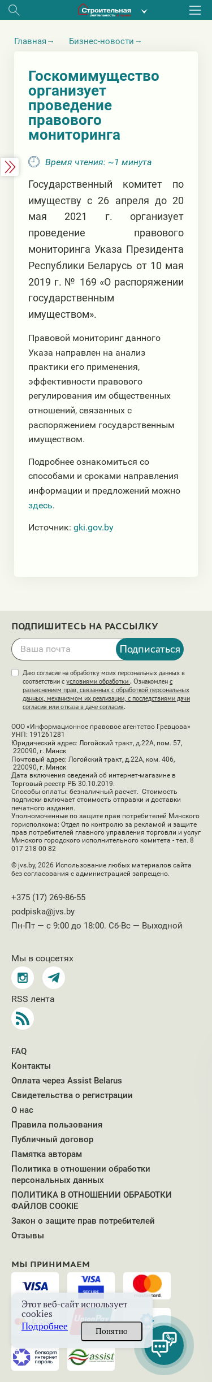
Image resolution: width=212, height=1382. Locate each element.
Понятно (112, 1331)
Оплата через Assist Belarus (66, 1081)
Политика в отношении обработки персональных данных (80, 1174)
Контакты (31, 1066)
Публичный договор (52, 1139)
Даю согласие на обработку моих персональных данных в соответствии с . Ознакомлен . (106, 690)
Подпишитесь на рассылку (84, 626)
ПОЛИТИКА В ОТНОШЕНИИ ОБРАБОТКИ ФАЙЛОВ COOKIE (91, 1200)
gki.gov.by (93, 527)
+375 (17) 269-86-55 (48, 897)
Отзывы (27, 1235)
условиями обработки (98, 681)
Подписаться (149, 648)
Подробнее (44, 1326)
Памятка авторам (46, 1154)
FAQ (19, 1051)
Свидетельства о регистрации (72, 1095)
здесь (40, 505)
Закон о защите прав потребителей (83, 1221)
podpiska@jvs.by (43, 911)
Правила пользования (56, 1125)
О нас (22, 1110)
